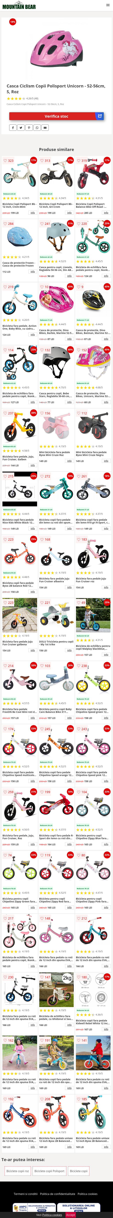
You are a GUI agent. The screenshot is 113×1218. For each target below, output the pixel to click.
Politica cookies (88, 1194)
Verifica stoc (74, 116)
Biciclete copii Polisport (49, 1171)
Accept (70, 1215)
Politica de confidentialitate (57, 1194)
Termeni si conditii (26, 1194)
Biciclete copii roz (17, 1171)
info (33, 212)
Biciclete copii (79, 1171)
